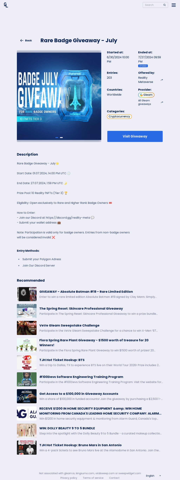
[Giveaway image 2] (61, 137)
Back (26, 40)
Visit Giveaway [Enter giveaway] (135, 136)
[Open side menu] (173, 5)
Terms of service (93, 478)
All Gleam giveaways (150, 102)
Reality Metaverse (150, 80)
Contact (114, 478)
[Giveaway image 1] (56, 137)
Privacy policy (68, 478)
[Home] (6, 4)
